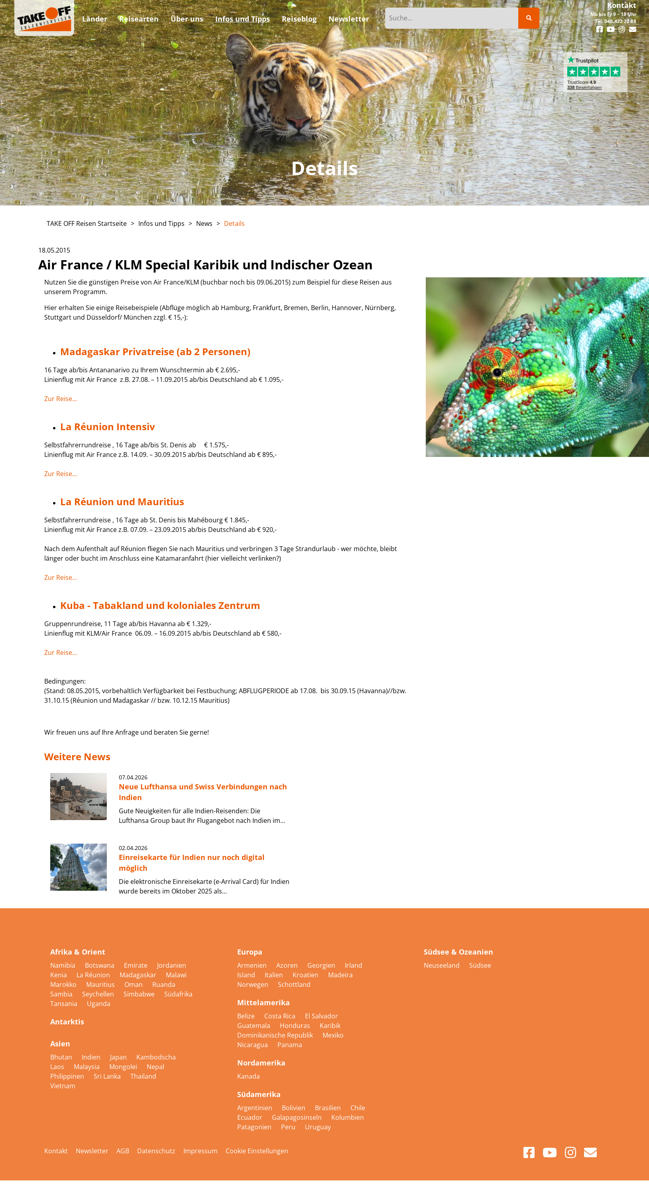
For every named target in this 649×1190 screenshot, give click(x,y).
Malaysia (87, 1066)
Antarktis (67, 1021)
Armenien (252, 965)
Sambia (62, 994)
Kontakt (621, 5)
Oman (134, 984)
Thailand (143, 1076)
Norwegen (253, 984)
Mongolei (124, 1066)
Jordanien (171, 965)
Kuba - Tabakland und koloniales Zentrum (160, 605)
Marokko (64, 984)
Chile (357, 1107)
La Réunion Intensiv (107, 426)
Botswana (100, 965)
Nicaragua (253, 1044)
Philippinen (68, 1076)
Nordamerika (261, 1062)
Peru (289, 1127)
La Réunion (94, 975)
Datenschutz (156, 1151)
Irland (353, 965)
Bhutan (62, 1057)
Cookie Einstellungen (257, 1151)
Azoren (287, 965)
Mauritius (101, 984)
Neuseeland (442, 965)
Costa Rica (280, 1016)
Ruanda (163, 984)
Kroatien (306, 975)
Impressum (200, 1151)
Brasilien (328, 1107)
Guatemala (254, 1025)
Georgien (322, 965)
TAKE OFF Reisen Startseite (87, 223)
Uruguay (318, 1127)
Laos (58, 1066)
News (204, 223)
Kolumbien (347, 1117)
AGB (122, 1151)
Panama (289, 1044)
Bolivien (294, 1107)
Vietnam (62, 1085)
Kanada (248, 1076)
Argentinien (255, 1107)
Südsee (480, 965)
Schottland (294, 984)
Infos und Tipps (161, 223)
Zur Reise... (60, 398)
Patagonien (255, 1127)
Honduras (296, 1025)
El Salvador (321, 1016)
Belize (246, 1016)
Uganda (98, 1003)
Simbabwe (140, 994)
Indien (92, 1057)
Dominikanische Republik (276, 1035)
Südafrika (178, 994)
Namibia (63, 965)
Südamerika (259, 1094)
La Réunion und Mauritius (122, 501)
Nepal (155, 1066)
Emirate (136, 965)
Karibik (330, 1025)
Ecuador (250, 1117)
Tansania (64, 1003)
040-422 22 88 (620, 21)
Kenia (59, 975)
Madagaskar (139, 975)
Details (234, 223)
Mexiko (333, 1035)
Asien (60, 1043)
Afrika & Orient (77, 952)
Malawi (176, 975)
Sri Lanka (108, 1076)
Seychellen (99, 994)
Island (247, 975)
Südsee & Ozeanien (458, 952)
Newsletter (92, 1151)
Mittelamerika (263, 1002)
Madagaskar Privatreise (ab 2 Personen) (155, 351)
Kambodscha (156, 1057)
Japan (119, 1057)
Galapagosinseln (297, 1117)
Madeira (340, 975)
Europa (249, 952)
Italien (275, 975)
